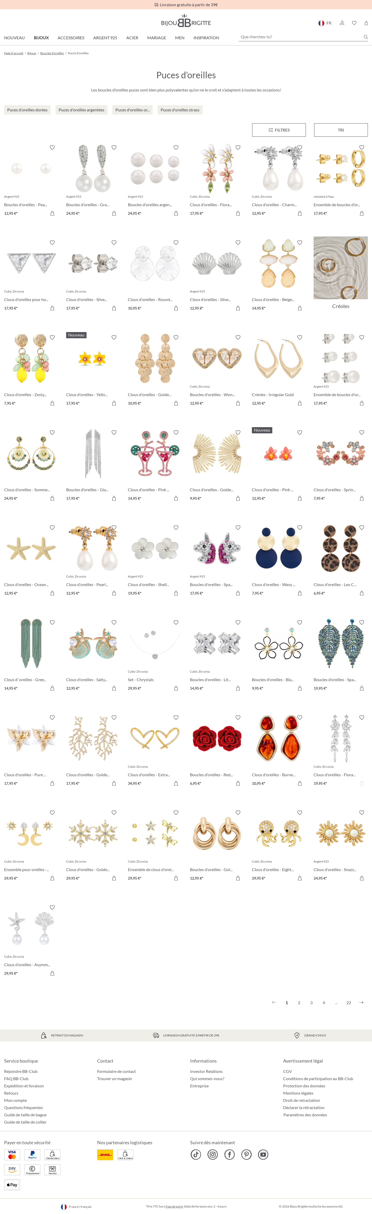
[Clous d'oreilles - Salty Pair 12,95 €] (93, 656)
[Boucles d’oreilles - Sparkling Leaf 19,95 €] (341, 656)
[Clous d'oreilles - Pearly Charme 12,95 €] (93, 561)
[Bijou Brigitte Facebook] (229, 1154)
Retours (11, 1092)
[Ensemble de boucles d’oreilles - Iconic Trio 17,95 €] (341, 181)
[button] (342, 23)
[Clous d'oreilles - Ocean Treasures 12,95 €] (31, 561)
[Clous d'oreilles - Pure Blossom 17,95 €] (31, 751)
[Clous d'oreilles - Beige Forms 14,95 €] (279, 276)
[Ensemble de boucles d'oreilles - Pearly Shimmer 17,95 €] (341, 371)
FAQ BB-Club (16, 1078)
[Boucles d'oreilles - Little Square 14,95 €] (217, 656)
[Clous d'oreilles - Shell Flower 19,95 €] (155, 561)
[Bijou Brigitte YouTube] (263, 1154)
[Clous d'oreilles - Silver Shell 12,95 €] (217, 276)
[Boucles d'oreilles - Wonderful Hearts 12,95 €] (217, 371)
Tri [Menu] (341, 129)
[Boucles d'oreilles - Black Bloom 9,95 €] (279, 656)
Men (179, 37)
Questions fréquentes (23, 1107)
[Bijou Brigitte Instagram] (213, 1154)
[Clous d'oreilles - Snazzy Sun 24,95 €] (341, 846)
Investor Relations (206, 1071)
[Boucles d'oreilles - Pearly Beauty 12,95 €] (31, 181)
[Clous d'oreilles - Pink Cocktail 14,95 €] (155, 466)
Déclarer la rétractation (303, 1107)
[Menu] (279, 130)
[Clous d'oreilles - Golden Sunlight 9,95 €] (217, 466)
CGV (287, 1071)
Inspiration (206, 37)
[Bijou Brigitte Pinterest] (246, 1154)
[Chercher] (366, 37)
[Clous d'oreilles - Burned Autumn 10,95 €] (279, 751)
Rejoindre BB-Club (20, 1071)
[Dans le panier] (52, 213)
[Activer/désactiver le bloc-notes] (52, 147)
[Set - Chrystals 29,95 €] (155, 656)
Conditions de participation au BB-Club (318, 1078)
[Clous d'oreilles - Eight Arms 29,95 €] (279, 846)
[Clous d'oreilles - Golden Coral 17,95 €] (93, 751)
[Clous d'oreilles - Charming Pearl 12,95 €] (279, 181)
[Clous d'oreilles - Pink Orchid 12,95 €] (279, 466)
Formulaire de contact (116, 1071)
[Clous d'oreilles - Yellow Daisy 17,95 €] (93, 371)
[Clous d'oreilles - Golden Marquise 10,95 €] (155, 371)
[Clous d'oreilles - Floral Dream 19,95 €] (341, 751)
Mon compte (15, 1100)
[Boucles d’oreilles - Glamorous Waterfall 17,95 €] (93, 466)
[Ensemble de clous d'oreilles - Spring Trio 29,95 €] (155, 846)
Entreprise (199, 1085)
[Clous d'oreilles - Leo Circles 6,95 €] (341, 561)
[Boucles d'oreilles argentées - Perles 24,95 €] (155, 181)
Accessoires (71, 37)
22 (348, 1002)
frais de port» (174, 1206)
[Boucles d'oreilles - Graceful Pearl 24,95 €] (93, 181)
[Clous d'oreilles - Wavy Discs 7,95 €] (279, 561)
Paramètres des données (305, 1114)
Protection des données (304, 1085)
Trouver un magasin (114, 1078)
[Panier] (366, 23)
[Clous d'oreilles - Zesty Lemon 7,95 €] (31, 371)
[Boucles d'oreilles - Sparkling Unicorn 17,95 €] (217, 561)
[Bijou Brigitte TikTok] (196, 1154)
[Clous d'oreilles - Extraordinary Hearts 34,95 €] (155, 751)
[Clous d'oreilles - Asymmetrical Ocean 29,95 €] (31, 941)
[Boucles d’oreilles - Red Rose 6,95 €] (217, 751)
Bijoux (41, 37)
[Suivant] (361, 1003)
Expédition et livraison (24, 1085)
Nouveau (14, 37)
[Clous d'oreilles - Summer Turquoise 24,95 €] (31, 466)
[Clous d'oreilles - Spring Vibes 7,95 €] (341, 466)
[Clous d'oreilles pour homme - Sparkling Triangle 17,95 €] (31, 276)
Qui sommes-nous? (207, 1078)
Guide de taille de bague (25, 1114)
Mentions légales (298, 1092)
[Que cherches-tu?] (303, 36)
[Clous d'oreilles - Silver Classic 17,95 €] (93, 276)
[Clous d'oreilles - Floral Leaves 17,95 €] (217, 181)
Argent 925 (105, 37)
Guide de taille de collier (25, 1121)
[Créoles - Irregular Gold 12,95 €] (279, 371)
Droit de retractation (301, 1100)
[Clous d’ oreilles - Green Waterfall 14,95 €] (31, 656)
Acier (132, 37)
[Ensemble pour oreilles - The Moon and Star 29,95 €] (31, 846)
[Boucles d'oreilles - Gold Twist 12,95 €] (217, 846)
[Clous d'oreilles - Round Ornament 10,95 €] (155, 276)
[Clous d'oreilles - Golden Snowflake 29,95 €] (93, 846)
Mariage (156, 37)
